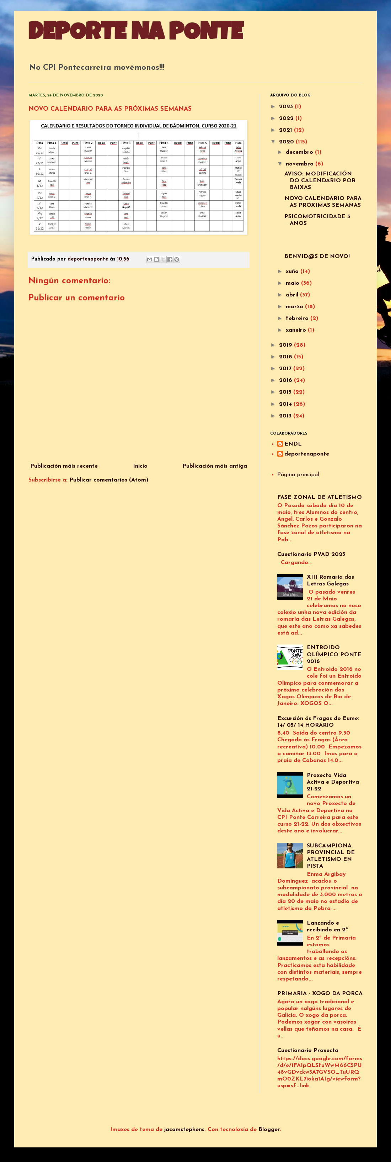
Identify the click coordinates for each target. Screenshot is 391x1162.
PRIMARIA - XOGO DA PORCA (320, 994)
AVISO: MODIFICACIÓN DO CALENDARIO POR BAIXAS (319, 180)
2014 (286, 404)
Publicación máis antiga (214, 466)
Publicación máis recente (64, 466)
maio (293, 283)
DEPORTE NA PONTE (135, 34)
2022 (287, 118)
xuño (293, 271)
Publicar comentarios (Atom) (108, 480)
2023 (287, 107)
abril (293, 295)
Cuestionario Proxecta (307, 1050)
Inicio (140, 466)
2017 (286, 369)
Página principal (298, 475)
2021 (286, 130)
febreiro (298, 318)
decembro (300, 152)
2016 (286, 380)
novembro (300, 164)
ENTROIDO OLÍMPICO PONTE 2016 (334, 654)
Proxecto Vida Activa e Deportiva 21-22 (333, 782)
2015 (286, 392)
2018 (286, 357)
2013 (286, 416)
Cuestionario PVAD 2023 (311, 554)
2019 (286, 345)
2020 (287, 142)
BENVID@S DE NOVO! (317, 256)
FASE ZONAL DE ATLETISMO (319, 497)
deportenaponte (306, 454)
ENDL (293, 444)
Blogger (269, 1129)
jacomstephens (184, 1129)
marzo (295, 307)
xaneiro (297, 330)
